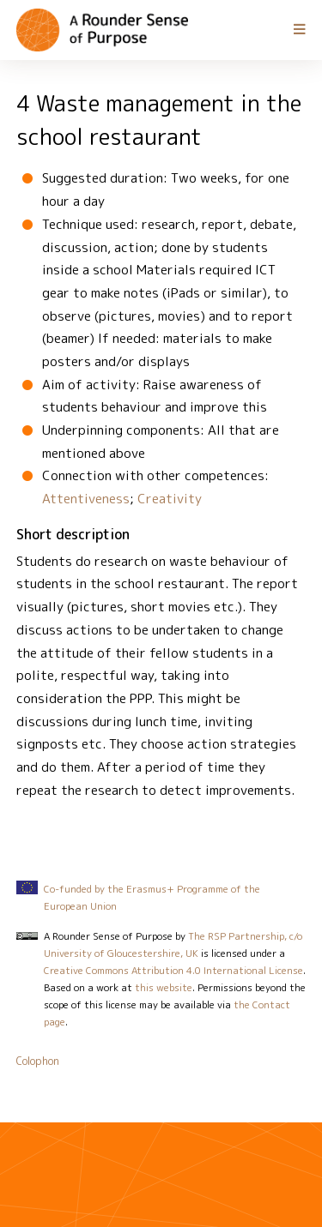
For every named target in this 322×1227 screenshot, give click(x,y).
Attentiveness (86, 499)
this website (163, 988)
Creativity (169, 499)
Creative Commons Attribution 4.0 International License (173, 970)
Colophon (37, 1061)
